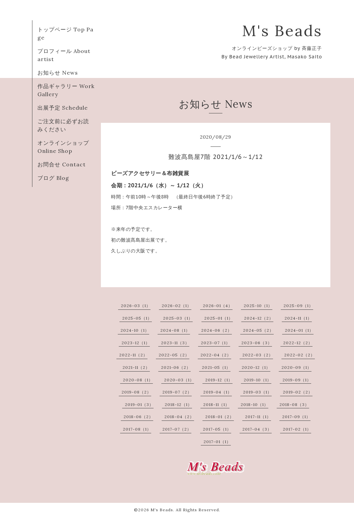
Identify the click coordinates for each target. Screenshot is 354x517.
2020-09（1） (296, 367)
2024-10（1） (134, 330)
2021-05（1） (216, 367)
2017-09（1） (296, 416)
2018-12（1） (178, 404)
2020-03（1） (179, 379)
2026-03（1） (136, 305)
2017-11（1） (258, 416)
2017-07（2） (176, 429)
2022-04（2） (215, 354)
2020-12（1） (256, 367)
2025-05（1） (137, 318)
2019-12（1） (219, 379)
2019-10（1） (257, 379)
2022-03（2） (257, 354)
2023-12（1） (135, 342)
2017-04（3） (257, 429)
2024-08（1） (175, 330)
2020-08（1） (138, 379)
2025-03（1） (178, 318)
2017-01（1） (217, 441)
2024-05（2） (258, 330)
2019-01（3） (139, 404)
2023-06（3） (256, 342)
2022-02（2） (299, 354)
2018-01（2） (219, 416)
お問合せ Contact (61, 164)
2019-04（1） (217, 391)
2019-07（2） (177, 391)
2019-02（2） (297, 391)
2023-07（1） (215, 342)
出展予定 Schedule (62, 107)
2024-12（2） (258, 318)
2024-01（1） (299, 330)
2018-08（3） (294, 404)
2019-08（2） (136, 391)
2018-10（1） (254, 404)
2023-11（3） (175, 342)
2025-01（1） (218, 318)
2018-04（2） (179, 416)
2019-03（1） (257, 391)
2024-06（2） (216, 330)
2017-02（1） (297, 429)
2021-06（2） (176, 367)
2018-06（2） (138, 416)
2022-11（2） (133, 354)
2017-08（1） (137, 429)
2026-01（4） (218, 305)
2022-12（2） (297, 342)
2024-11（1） (298, 318)
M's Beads (282, 30)
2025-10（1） (258, 305)
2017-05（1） (217, 429)
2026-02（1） (176, 305)
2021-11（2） (136, 367)
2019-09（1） (296, 379)
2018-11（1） (216, 404)
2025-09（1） (298, 305)
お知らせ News (57, 72)
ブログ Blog (53, 177)
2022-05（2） (174, 354)
